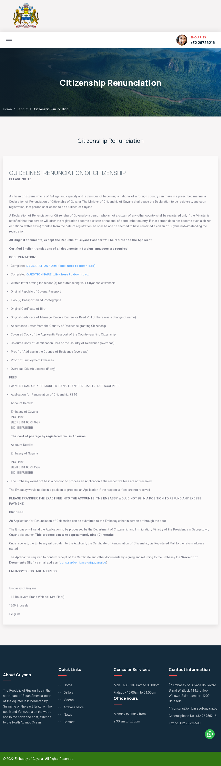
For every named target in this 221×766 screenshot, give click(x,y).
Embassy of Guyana (29, 758)
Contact (69, 722)
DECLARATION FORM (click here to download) (61, 267)
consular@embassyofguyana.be (83, 564)
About (23, 109)
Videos (69, 700)
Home (7, 109)
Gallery (68, 692)
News (68, 714)
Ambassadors (74, 707)
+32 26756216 (203, 42)
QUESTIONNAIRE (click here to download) (58, 275)
